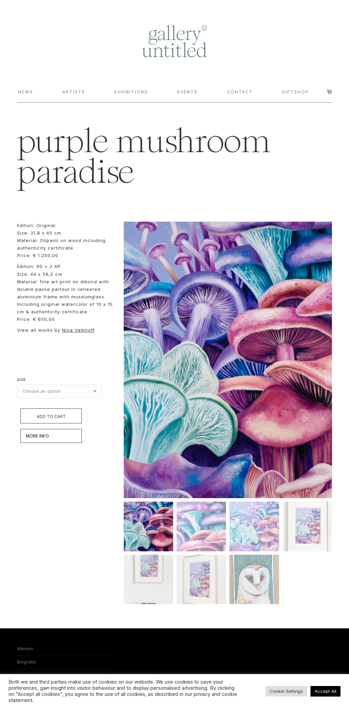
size (21, 379)
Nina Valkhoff (78, 330)
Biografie (26, 663)
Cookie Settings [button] (286, 691)
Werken (25, 649)
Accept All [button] (325, 691)
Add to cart (51, 416)
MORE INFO (37, 435)
